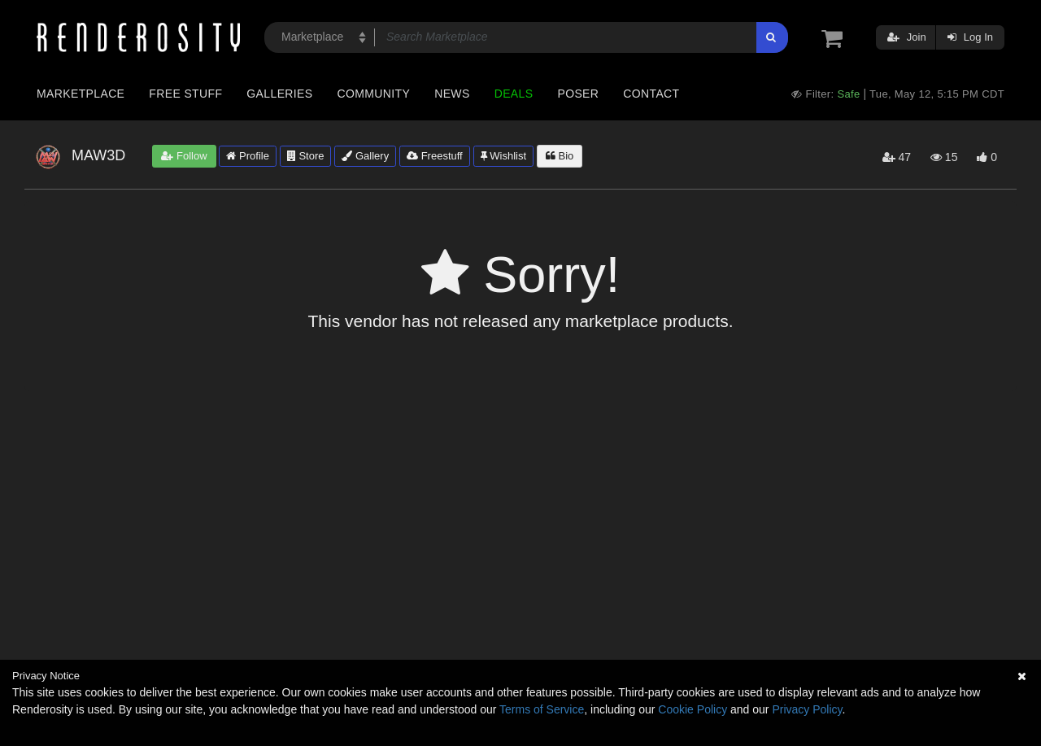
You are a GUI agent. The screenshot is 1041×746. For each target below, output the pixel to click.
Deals (514, 93)
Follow (184, 156)
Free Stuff (185, 93)
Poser (578, 93)
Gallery (365, 156)
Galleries (279, 93)
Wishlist (503, 156)
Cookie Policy (692, 709)
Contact (651, 93)
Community (374, 93)
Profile (247, 156)
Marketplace (80, 93)
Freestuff (435, 156)
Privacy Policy (807, 709)
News (451, 93)
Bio (559, 156)
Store (305, 156)
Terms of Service (541, 709)
